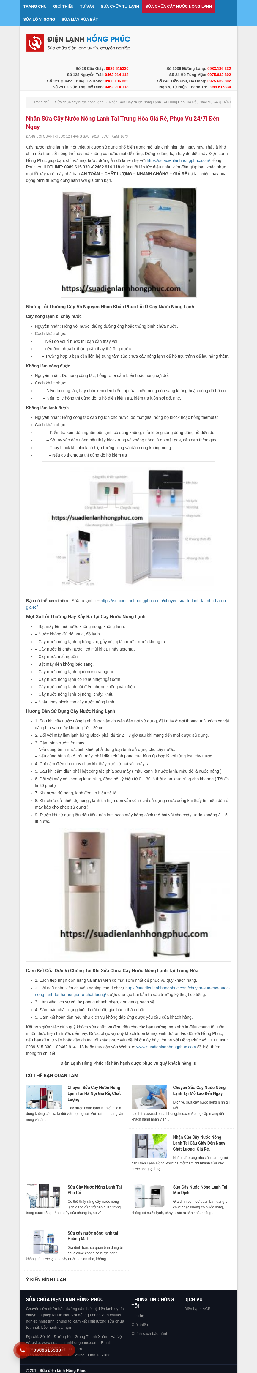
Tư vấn (87, 6)
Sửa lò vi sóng (39, 19)
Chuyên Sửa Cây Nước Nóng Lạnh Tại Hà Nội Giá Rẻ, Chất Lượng (94, 1093)
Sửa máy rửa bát (80, 19)
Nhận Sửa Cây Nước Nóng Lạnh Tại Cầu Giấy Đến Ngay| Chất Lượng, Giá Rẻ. (199, 1143)
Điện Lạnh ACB (197, 1308)
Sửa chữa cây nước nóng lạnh (179, 6)
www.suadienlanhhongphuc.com (166, 1046)
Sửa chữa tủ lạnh (120, 6)
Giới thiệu (63, 6)
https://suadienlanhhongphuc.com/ (178, 160)
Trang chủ (35, 6)
